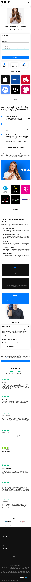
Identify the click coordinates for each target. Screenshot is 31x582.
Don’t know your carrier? (20, 121)
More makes (15, 99)
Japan (7, 568)
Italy (19, 568)
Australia (20, 567)
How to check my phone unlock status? (15, 342)
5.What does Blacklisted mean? (15, 346)
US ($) (23, 2)
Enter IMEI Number (5, 43)
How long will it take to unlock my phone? (15, 339)
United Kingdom (4, 567)
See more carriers (15, 209)
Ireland (17, 567)
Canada (9, 567)
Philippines (25, 567)
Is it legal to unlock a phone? (15, 335)
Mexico (10, 568)
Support (15, 360)
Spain (5, 568)
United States (13, 567)
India (28, 567)
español (18, 2)
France (26, 568)
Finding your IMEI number (10, 121)
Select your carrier (5, 35)
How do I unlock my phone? (15, 326)
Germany (22, 568)
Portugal (13, 568)
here (7, 357)
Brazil (17, 568)
